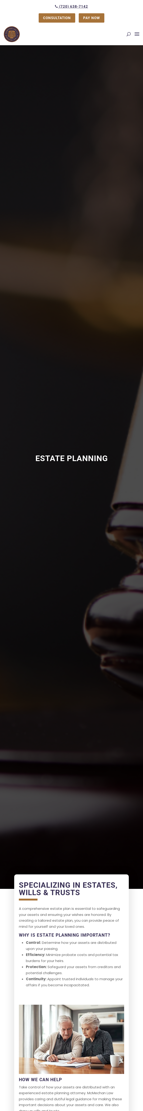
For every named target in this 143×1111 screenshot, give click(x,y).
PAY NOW (91, 18)
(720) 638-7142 (71, 6)
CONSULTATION (57, 18)
